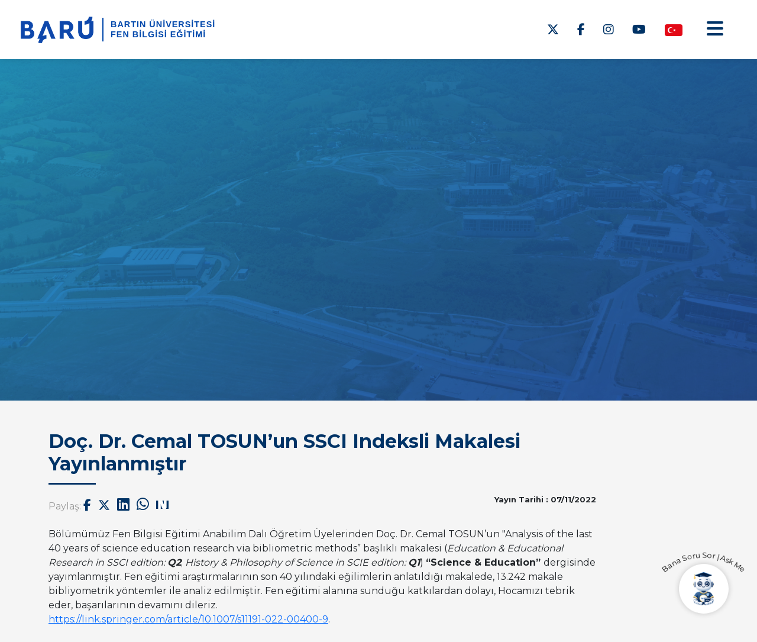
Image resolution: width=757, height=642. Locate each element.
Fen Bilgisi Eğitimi (158, 34)
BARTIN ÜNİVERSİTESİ (163, 24)
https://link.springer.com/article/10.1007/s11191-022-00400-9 (188, 619)
